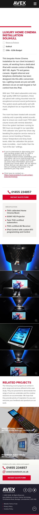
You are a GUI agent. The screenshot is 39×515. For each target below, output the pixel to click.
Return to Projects (12, 43)
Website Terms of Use (10, 504)
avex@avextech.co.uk (17, 472)
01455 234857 (16, 468)
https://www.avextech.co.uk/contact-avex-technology (18, 176)
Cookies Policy (8, 509)
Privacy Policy (8, 506)
